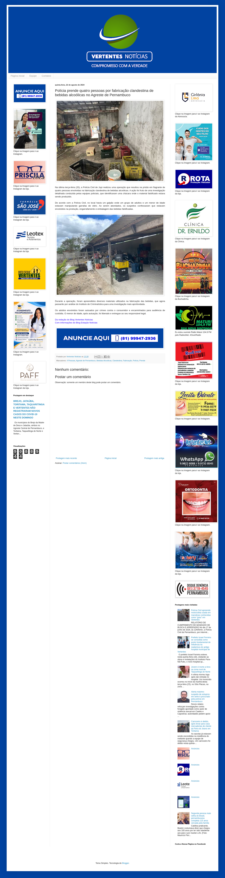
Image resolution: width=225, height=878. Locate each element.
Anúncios (195, 748)
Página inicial (17, 76)
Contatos (46, 76)
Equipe (33, 76)
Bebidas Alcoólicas (104, 361)
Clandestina (117, 361)
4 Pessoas (71, 361)
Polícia (135, 361)
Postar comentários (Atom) (75, 463)
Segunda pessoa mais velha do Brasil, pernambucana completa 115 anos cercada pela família (201, 818)
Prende (142, 361)
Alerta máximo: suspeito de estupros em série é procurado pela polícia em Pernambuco (200, 697)
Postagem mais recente (66, 458)
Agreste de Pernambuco (86, 361)
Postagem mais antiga (154, 458)
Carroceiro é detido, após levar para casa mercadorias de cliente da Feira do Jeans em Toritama (201, 726)
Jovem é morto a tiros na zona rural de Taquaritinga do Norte (200, 669)
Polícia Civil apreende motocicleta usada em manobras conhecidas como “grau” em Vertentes (201, 615)
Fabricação (127, 361)
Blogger (125, 863)
